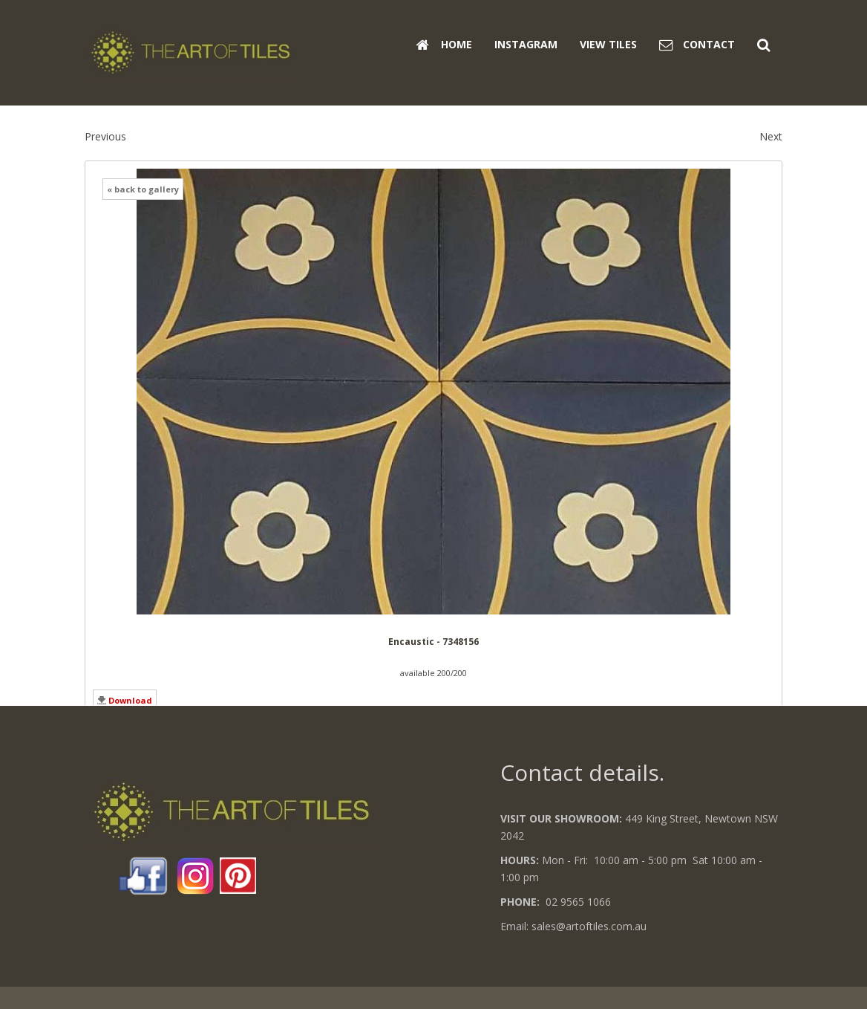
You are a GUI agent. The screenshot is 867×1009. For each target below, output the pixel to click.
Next (770, 136)
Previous (105, 136)
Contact (697, 44)
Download (130, 700)
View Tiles (608, 44)
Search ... (782, 23)
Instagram (525, 44)
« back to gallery (143, 189)
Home (444, 44)
